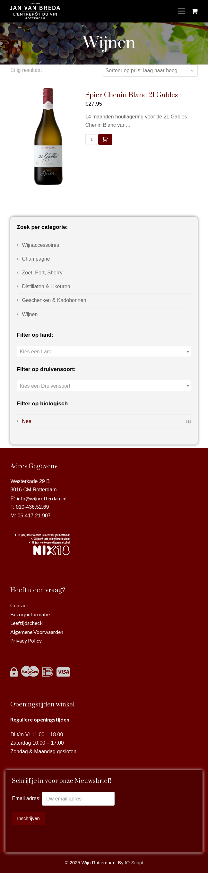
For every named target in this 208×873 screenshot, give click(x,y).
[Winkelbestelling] (150, 70)
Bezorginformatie (30, 614)
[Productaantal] (91, 139)
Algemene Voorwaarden (36, 632)
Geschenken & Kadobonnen (54, 300)
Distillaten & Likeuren (46, 286)
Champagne (36, 259)
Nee (26, 421)
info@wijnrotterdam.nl (41, 498)
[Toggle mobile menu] (181, 11)
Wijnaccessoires (40, 245)
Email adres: (27, 798)
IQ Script (134, 862)
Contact (19, 605)
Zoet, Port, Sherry (42, 272)
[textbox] (104, 351)
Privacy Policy (26, 640)
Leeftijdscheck (26, 623)
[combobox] (104, 351)
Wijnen (30, 314)
